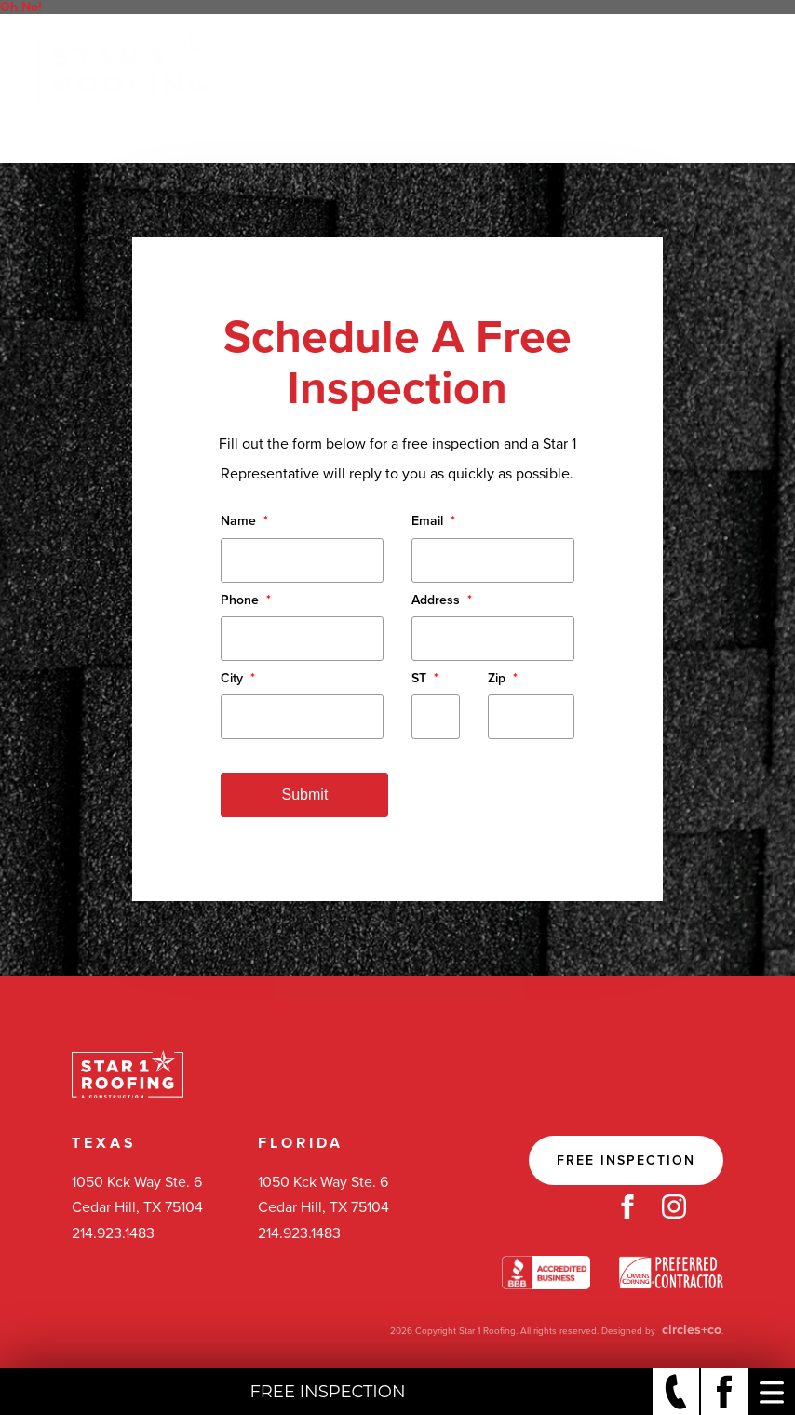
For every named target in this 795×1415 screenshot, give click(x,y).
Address (441, 600)
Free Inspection (626, 1160)
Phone (246, 600)
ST (424, 678)
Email (433, 521)
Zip (503, 678)
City (238, 678)
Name (244, 521)
